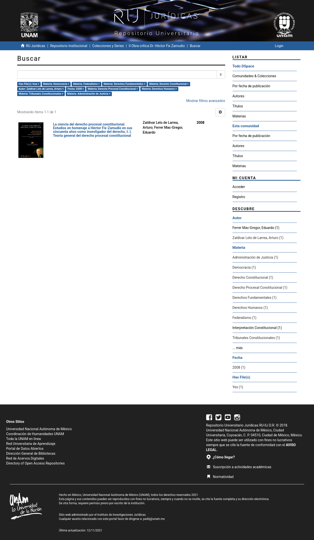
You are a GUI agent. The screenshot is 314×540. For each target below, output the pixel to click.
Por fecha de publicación (251, 86)
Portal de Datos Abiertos (24, 449)
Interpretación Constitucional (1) (257, 328)
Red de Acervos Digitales (25, 458)
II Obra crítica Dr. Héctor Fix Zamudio (157, 46)
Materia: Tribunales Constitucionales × (41, 93)
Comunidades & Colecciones (254, 76)
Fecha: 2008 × (76, 88)
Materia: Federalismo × (86, 84)
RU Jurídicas (35, 46)
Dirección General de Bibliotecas (30, 453)
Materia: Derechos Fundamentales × (124, 84)
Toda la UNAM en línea (23, 439)
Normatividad (220, 477)
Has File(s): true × (29, 84)
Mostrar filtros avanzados (205, 101)
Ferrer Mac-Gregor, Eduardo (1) (256, 228)
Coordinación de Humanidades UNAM (35, 434)
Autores (238, 96)
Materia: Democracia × (56, 84)
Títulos (238, 106)
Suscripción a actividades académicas (239, 467)
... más (238, 348)
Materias (239, 116)
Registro (239, 197)
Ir (221, 74)
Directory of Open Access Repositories (35, 463)
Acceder (239, 187)
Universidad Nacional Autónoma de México (39, 429)
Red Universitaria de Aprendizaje (30, 444)
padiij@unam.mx (154, 519)
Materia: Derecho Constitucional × (168, 84)
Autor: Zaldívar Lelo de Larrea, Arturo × (41, 88)
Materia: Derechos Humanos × (159, 88)
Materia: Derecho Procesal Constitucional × (113, 88)
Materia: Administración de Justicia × (88, 93)
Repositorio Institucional (68, 46)
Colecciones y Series (108, 46)
